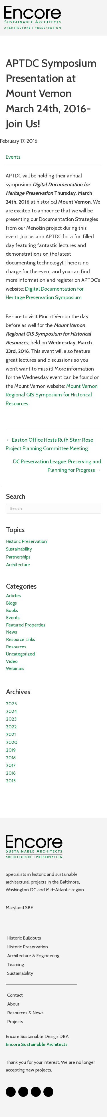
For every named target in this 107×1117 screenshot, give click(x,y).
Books (12, 610)
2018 (11, 757)
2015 (11, 780)
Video (12, 661)
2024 (11, 711)
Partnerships (18, 557)
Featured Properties (25, 625)
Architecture (18, 564)
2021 (11, 734)
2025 (11, 703)
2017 (10, 765)
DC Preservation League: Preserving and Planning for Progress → (57, 465)
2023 (11, 719)
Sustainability (19, 549)
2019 (11, 750)
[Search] (53, 509)
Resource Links (20, 639)
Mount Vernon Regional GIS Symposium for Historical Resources (52, 395)
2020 (11, 742)
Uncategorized (20, 654)
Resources (16, 646)
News (11, 632)
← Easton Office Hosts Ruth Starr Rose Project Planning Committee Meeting (49, 444)
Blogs (11, 603)
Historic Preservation (26, 541)
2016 (11, 773)
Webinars (15, 668)
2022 (11, 726)
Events (13, 157)
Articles (13, 595)
